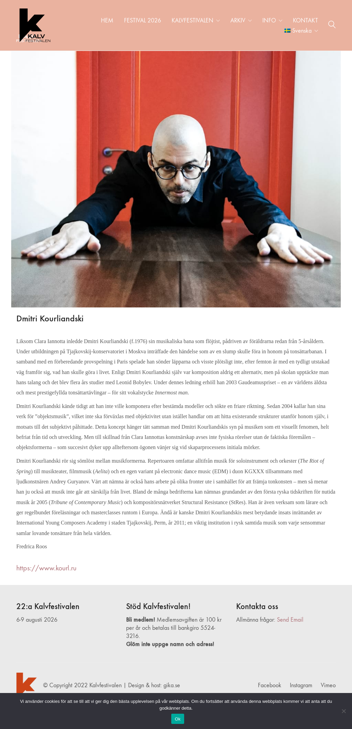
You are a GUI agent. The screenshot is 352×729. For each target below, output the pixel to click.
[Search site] (332, 26)
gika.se (171, 685)
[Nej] (343, 711)
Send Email (290, 619)
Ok (177, 719)
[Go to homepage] (33, 25)
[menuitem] (301, 31)
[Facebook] (269, 685)
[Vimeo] (328, 685)
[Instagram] (301, 685)
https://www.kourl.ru (46, 568)
